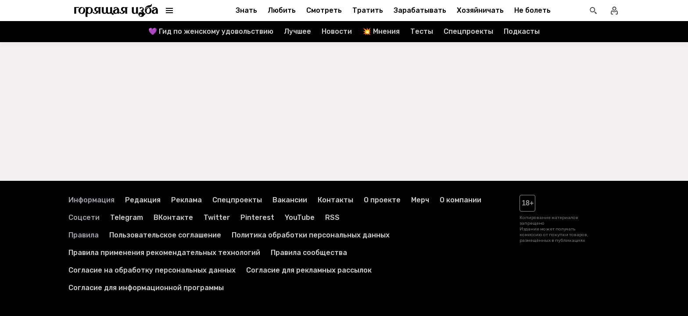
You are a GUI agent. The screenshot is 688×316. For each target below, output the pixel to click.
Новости (337, 31)
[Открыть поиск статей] (593, 10)
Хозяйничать (480, 10)
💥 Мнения (381, 31)
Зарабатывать (420, 10)
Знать (246, 10)
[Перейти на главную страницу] (116, 10)
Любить (282, 10)
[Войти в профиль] (614, 10)
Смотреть (324, 10)
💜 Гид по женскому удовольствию (210, 31)
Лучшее (297, 31)
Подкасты (522, 31)
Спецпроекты (468, 31)
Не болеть (532, 10)
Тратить (367, 10)
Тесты (421, 31)
